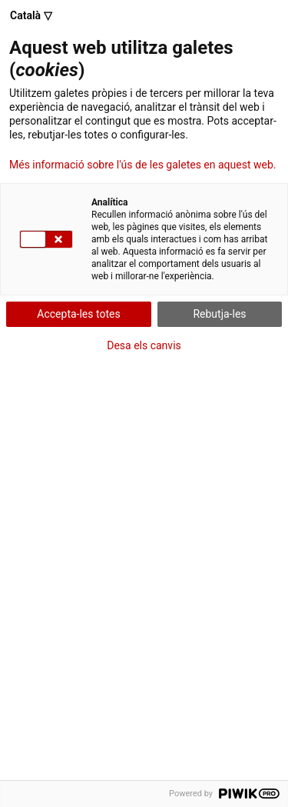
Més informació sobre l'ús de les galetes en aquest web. (142, 164)
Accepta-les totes (78, 314)
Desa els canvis (144, 345)
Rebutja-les (219, 314)
